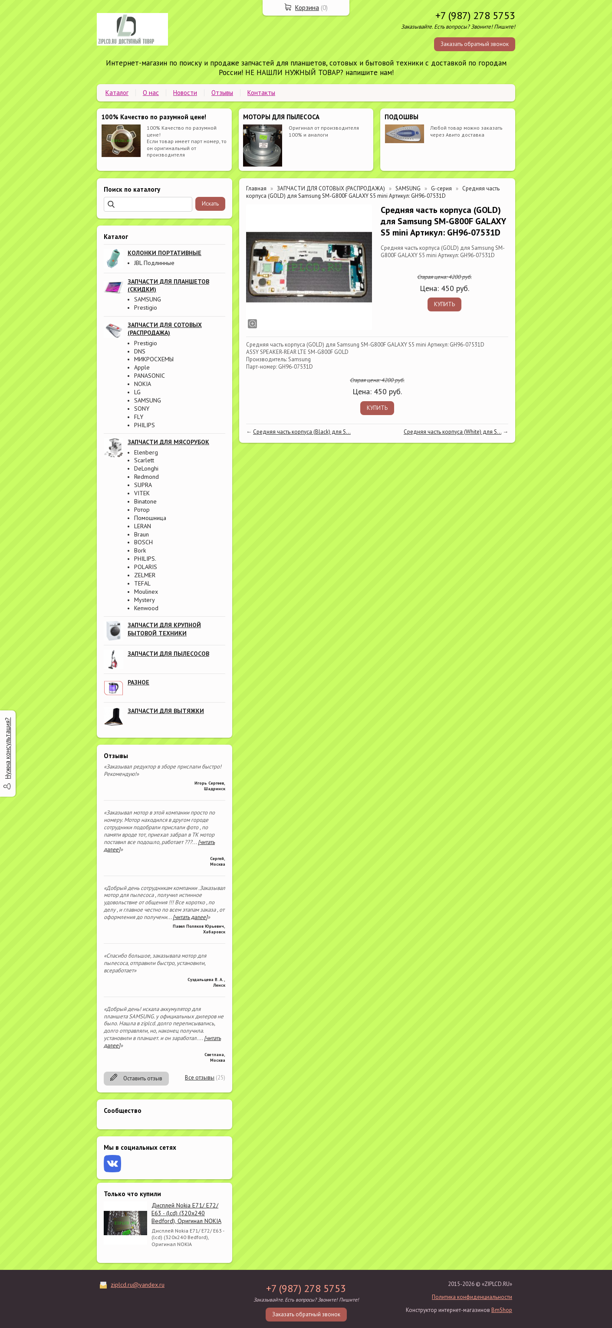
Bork (140, 550)
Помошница (150, 518)
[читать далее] (190, 917)
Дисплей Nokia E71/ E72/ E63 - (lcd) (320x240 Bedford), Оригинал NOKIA (186, 1213)
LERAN (142, 526)
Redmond (146, 477)
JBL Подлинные (154, 263)
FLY (138, 417)
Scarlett (144, 460)
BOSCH (143, 542)
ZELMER (144, 575)
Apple (142, 367)
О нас (151, 92)
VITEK (142, 493)
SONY (141, 408)
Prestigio (145, 307)
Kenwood (146, 608)
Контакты (261, 92)
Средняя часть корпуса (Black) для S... (302, 431)
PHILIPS (144, 425)
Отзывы (222, 92)
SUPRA (143, 485)
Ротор (142, 510)
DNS (139, 351)
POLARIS (145, 567)
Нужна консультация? (7, 748)
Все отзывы (199, 1077)
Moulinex (146, 591)
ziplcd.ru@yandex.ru (138, 1285)
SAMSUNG (147, 299)
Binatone (145, 501)
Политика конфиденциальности (472, 1297)
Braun (141, 534)
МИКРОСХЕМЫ (154, 359)
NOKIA (142, 384)
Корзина (307, 7)
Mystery (144, 600)
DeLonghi (146, 468)
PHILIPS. (145, 559)
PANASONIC (149, 375)
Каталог (116, 92)
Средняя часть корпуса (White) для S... (452, 431)
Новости (185, 92)
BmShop (501, 1310)
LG (137, 392)
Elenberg (146, 452)
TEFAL (142, 583)
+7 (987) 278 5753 (475, 15)
